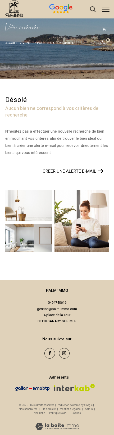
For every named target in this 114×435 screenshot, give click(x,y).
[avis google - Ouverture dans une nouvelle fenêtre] (80, 14)
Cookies (76, 413)
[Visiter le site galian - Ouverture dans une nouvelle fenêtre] (32, 388)
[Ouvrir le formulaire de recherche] (93, 9)
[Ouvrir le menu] (106, 9)
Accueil (11, 43)
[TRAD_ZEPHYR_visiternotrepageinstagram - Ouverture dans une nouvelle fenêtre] (64, 353)
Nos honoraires (28, 409)
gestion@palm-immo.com (57, 309)
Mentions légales (70, 409)
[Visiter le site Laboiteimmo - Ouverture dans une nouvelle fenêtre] (57, 423)
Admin (89, 409)
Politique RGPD (58, 413)
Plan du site (49, 409)
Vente (27, 43)
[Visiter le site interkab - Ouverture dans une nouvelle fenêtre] (74, 387)
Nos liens (40, 413)
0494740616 (57, 302)
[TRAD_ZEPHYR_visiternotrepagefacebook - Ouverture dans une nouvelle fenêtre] (49, 353)
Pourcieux (45, 43)
